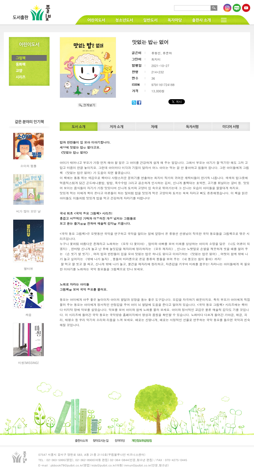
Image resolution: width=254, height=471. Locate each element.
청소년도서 (124, 20)
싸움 (28, 314)
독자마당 (175, 20)
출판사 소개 (201, 20)
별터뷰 (28, 268)
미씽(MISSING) (28, 362)
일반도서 (150, 20)
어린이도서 (96, 20)
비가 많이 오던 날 (28, 211)
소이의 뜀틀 (28, 166)
